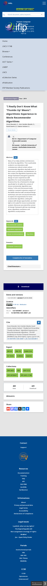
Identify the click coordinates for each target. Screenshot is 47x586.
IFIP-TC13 (26, 370)
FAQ (23, 479)
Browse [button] (5, 51)
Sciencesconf (23, 579)
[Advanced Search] (41, 15)
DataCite (29, 356)
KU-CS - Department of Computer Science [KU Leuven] (24, 140)
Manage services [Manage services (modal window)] (37, 583)
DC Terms (10, 356)
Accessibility (23, 511)
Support (23, 447)
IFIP (18, 370)
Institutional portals (23, 550)
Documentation (23, 473)
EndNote (20, 356)
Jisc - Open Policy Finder (23, 537)
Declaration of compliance (23, 514)
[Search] (3, 15)
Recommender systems (14, 225)
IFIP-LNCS (10, 370)
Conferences (7, 56)
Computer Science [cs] (14, 246)
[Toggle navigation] (44, 3)
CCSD (23, 573)
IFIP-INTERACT (12, 375)
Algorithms (30, 234)
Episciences (23, 576)
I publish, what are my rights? (23, 526)
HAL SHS (23, 555)
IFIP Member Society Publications (16, 88)
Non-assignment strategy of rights (23, 532)
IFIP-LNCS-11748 (26, 375)
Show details (11, 130)
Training (23, 476)
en (15, 157)
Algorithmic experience (14, 229)
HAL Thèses (23, 558)
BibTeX (9, 351)
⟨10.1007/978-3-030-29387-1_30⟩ (17, 339)
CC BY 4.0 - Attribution (19, 304)
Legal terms (23, 508)
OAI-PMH (23, 484)
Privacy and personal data (23, 505)
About (23, 502)
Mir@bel (23, 534)
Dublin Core (28, 351)
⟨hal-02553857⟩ (33, 339)
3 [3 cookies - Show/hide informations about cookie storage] (45, 583)
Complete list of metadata (22, 258)
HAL (23, 552)
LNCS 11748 (7, 46)
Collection (25, 9)
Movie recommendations (15, 234)
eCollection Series (9, 77)
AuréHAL (23, 487)
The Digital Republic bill (23, 529)
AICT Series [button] (7, 62)
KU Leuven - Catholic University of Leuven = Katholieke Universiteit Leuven (24, 147)
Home (4, 41)
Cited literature (14, 266)
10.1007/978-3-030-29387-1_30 (21, 313)
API (23, 481)
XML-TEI (18, 351)
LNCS (4, 72)
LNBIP (5, 67)
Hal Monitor (23, 490)
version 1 (20, 298)
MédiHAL (23, 561)
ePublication (7, 82)
